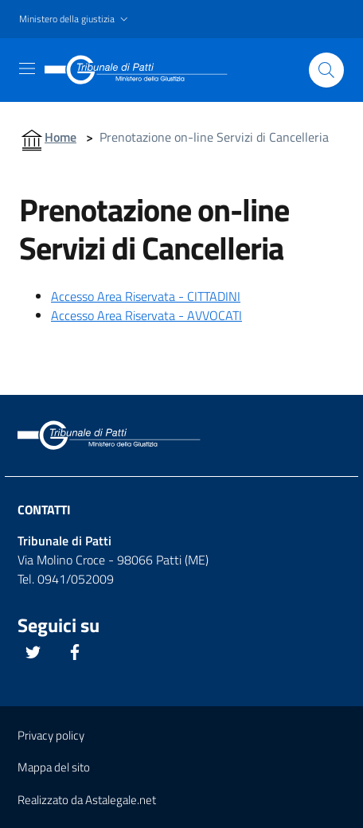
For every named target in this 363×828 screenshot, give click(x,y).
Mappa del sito (54, 767)
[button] (75, 19)
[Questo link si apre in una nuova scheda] (33, 652)
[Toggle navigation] (27, 68)
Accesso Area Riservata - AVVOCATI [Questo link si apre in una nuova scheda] (146, 315)
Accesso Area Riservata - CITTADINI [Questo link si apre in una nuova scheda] (145, 296)
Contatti (44, 509)
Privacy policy (51, 735)
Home (60, 136)
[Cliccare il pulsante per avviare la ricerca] (326, 70)
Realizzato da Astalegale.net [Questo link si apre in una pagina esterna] (87, 800)
